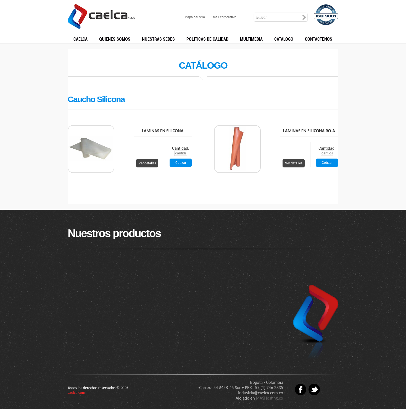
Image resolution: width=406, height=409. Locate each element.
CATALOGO (283, 39)
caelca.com (76, 392)
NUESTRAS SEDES (158, 39)
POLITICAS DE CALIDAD (207, 39)
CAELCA (80, 39)
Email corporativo (223, 17)
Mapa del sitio (194, 17)
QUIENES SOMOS (114, 39)
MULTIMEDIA (251, 39)
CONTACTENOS (318, 39)
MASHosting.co (269, 398)
